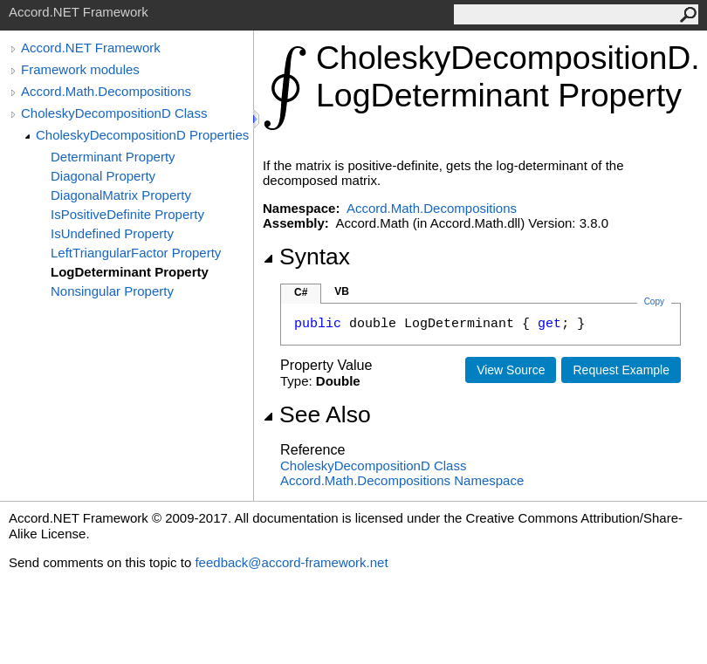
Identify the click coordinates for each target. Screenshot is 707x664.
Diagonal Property (103, 175)
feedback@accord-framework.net (291, 562)
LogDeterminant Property (130, 271)
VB (341, 291)
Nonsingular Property (112, 291)
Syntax (306, 256)
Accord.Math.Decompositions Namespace (402, 480)
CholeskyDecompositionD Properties (142, 134)
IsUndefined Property (112, 233)
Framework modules (80, 69)
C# (300, 292)
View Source (511, 370)
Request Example (621, 370)
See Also (317, 414)
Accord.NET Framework (91, 47)
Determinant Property (113, 156)
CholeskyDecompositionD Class (114, 113)
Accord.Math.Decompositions (106, 91)
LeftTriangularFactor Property (136, 252)
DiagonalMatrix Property (121, 195)
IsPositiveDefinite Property (127, 214)
